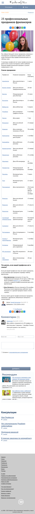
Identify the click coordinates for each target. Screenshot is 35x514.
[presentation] (14, 361)
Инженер (5, 129)
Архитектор (5, 81)
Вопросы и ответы (6, 493)
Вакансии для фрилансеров (8, 498)
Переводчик (5, 168)
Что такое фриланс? (6, 486)
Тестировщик (6, 232)
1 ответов (5, 428)
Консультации (8, 412)
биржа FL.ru (16, 280)
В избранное (18, 309)
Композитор (5, 135)
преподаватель (6, 240)
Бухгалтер (5, 100)
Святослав (10, 321)
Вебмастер (5, 107)
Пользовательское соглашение (9, 477)
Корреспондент (6, 148)
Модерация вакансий (9, 432)
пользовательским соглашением (18, 352)
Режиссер (5, 205)
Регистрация (8, 7)
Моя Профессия (7, 417)
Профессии (4, 463)
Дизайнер (5, 111)
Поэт (3, 180)
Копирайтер (5, 142)
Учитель (4, 238)
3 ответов (5, 419)
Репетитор (5, 211)
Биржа (3, 469)
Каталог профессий (6, 491)
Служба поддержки (6, 483)
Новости (3, 457)
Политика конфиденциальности (9, 479)
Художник (5, 245)
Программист (6, 187)
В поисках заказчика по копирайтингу (16, 438)
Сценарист (5, 226)
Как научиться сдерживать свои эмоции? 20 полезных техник (21, 378)
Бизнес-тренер (6, 87)
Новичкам (3, 461)
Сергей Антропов (15, 302)
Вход (26, 7)
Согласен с (14, 352)
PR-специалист (6, 251)
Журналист (5, 123)
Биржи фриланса (5, 495)
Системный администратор (6, 218)
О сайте (3, 473)
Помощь (3, 471)
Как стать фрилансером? (7, 489)
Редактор (5, 198)
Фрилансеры (4, 467)
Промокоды (4, 465)
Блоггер (4, 94)
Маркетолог (5, 155)
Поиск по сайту (5, 481)
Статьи (3, 459)
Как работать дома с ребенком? (21, 391)
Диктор (4, 118)
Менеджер (5, 161)
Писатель (5, 174)
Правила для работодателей (8, 475)
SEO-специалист (5, 258)
